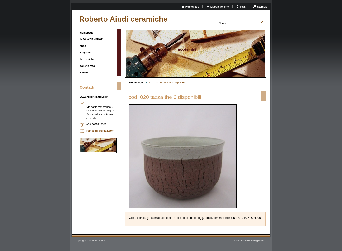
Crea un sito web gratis (249, 240)
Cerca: (223, 23)
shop (83, 45)
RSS (243, 6)
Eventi (84, 72)
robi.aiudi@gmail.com (100, 130)
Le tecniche (87, 59)
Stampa (262, 6)
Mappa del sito (219, 6)
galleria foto (87, 65)
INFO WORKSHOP (91, 39)
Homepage (136, 82)
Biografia (85, 52)
